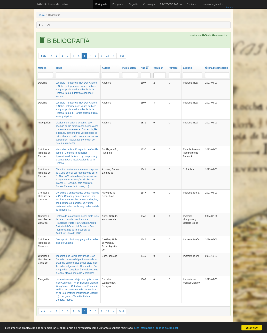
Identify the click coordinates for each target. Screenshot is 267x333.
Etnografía (117, 4)
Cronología (149, 4)
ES (227, 6)
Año (144, 67)
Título (59, 67)
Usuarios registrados (212, 4)
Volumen (158, 67)
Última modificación (216, 67)
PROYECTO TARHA (171, 4)
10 (107, 55)
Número (173, 67)
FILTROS (44, 24)
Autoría (106, 67)
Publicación (129, 67)
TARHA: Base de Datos (52, 4)
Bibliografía (101, 4)
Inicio (42, 15)
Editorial (188, 67)
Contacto (192, 4)
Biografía (133, 4)
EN (231, 6)
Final (121, 55)
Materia (42, 67)
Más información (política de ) (156, 328)
